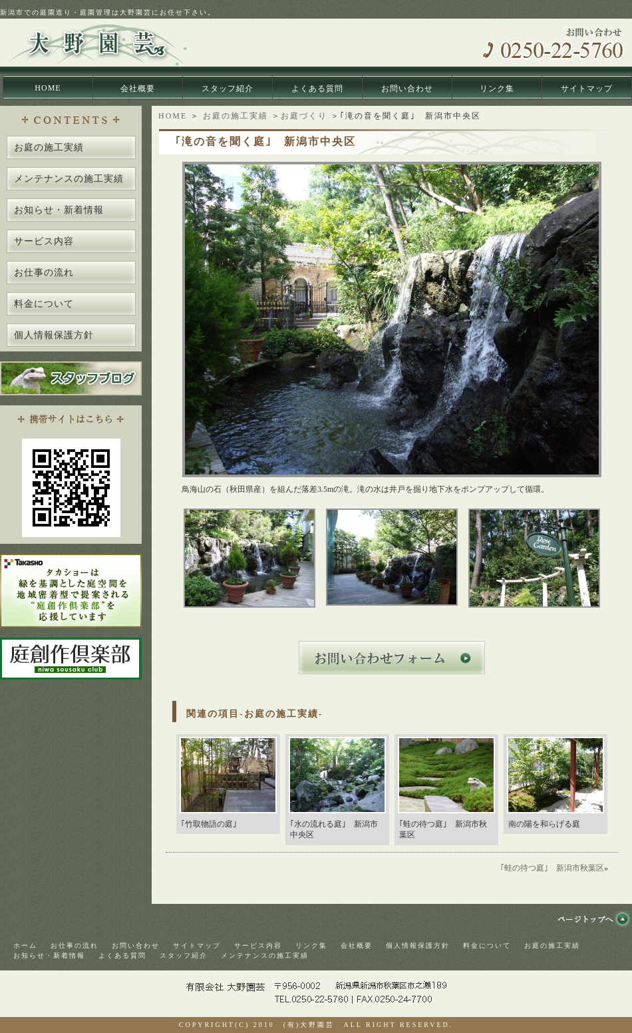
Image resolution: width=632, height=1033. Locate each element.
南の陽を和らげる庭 (544, 824)
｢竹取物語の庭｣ (209, 824)
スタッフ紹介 (227, 88)
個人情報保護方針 (54, 335)
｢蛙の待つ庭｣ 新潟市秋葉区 (552, 868)
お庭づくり (304, 115)
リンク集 (497, 88)
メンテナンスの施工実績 (69, 179)
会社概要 (137, 88)
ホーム (25, 945)
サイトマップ (587, 88)
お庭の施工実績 (235, 115)
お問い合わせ (407, 88)
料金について (44, 304)
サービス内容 (44, 241)
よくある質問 (317, 88)
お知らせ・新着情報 (59, 210)
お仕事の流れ (44, 273)
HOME (48, 88)
